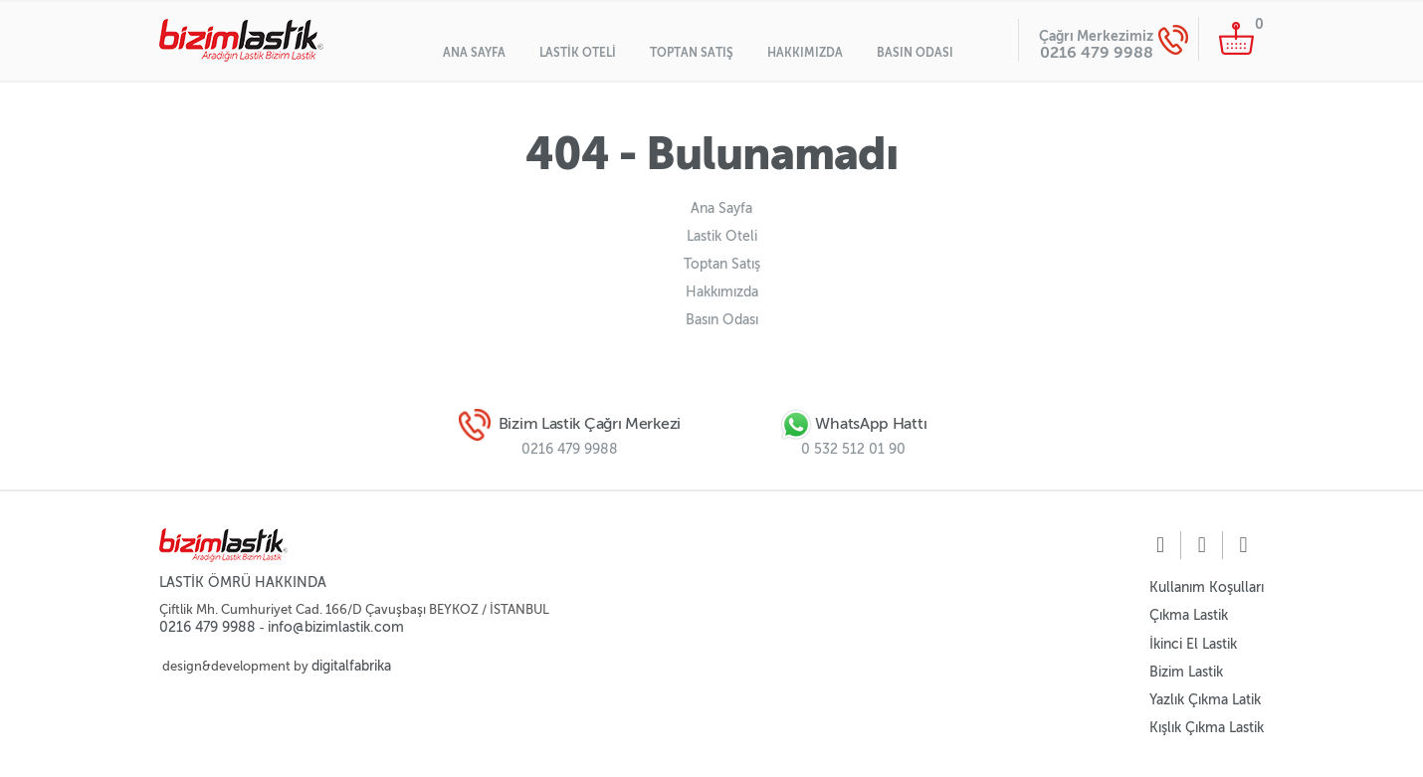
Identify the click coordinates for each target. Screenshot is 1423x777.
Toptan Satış (691, 53)
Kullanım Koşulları (1206, 587)
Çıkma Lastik (1188, 615)
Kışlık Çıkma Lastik (1206, 727)
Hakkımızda (805, 53)
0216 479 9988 (1096, 52)
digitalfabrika (351, 666)
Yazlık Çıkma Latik (1205, 699)
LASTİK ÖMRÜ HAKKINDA (242, 582)
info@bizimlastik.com (336, 627)
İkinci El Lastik (1193, 644)
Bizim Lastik (1186, 672)
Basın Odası (915, 53)
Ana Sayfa (474, 53)
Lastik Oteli (577, 53)
